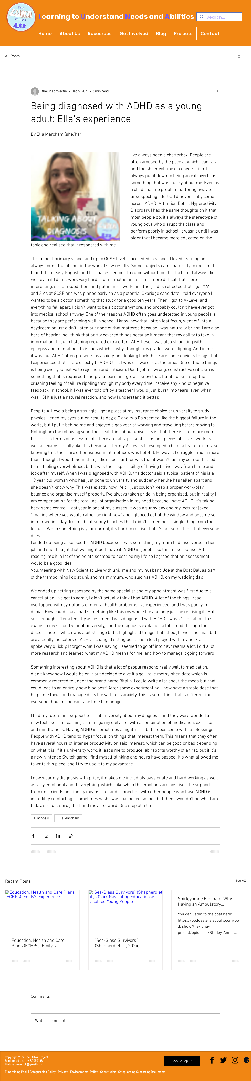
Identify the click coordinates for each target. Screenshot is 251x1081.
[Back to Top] (182, 1061)
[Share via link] (70, 836)
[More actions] (217, 91)
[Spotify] (246, 1060)
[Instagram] (235, 1060)
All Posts (12, 56)
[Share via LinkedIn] (58, 836)
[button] (239, 56)
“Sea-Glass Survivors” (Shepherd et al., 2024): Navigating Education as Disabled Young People (118, 943)
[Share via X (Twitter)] (45, 836)
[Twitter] (223, 1060)
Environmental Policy (84, 1072)
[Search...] (218, 17)
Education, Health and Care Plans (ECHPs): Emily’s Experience (38, 943)
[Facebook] (211, 1060)
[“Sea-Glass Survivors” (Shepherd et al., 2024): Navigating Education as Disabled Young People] (126, 911)
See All (240, 880)
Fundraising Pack (16, 1072)
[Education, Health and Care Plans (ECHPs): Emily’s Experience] (42, 911)
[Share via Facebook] (33, 836)
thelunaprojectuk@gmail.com (24, 1064)
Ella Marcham (68, 818)
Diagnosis (41, 818)
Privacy (63, 1072)
